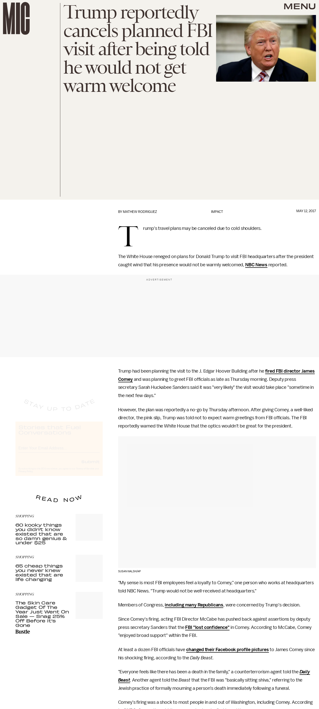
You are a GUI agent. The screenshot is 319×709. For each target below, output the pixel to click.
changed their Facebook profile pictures (227, 649)
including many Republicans (194, 604)
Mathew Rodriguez (140, 212)
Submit (90, 465)
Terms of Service (85, 473)
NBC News (256, 264)
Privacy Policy (25, 476)
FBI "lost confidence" (207, 627)
